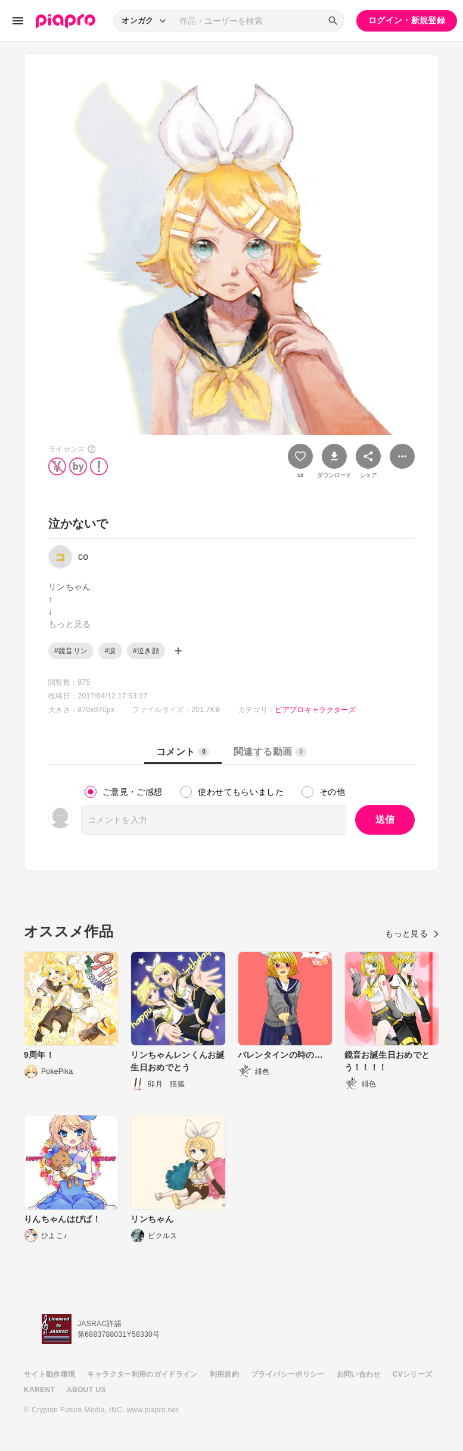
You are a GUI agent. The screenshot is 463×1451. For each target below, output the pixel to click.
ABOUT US (86, 1390)
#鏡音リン (71, 651)
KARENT (39, 1390)
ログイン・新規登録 (406, 20)
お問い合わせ (359, 1374)
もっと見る (412, 933)
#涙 (110, 651)
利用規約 (224, 1374)
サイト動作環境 (49, 1374)
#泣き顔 (146, 651)
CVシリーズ (413, 1374)
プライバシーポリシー (288, 1374)
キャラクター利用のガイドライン (142, 1374)
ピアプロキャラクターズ (315, 710)
